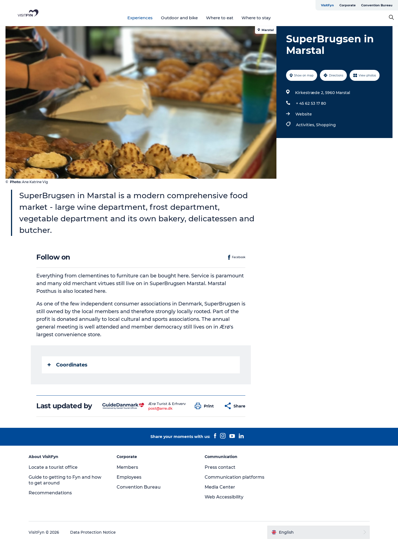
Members (127, 467)
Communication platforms (234, 477)
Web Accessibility (224, 497)
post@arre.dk (160, 408)
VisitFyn (327, 5)
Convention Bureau (376, 5)
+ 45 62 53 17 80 (311, 103)
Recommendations (50, 492)
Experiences (140, 17)
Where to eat (219, 17)
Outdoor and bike (179, 17)
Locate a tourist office (53, 467)
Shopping (326, 124)
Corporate (347, 5)
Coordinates (67, 365)
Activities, (306, 124)
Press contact (220, 467)
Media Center (220, 487)
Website (303, 114)
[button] (205, 406)
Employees (129, 477)
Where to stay (256, 17)
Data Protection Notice (93, 532)
